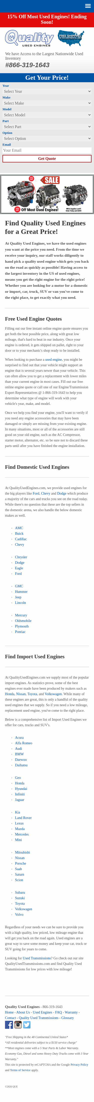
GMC (19, 586)
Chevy (45, 493)
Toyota (32, 694)
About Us (23, 1012)
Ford (36, 493)
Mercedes (22, 834)
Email (7, 144)
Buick (19, 533)
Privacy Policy (79, 1064)
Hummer (21, 592)
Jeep (18, 597)
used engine (53, 359)
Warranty (71, 1012)
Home (9, 1012)
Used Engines (42, 1012)
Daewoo (21, 760)
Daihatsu (21, 765)
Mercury (21, 615)
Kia (17, 812)
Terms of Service (20, 1070)
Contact (10, 1018)
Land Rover (23, 818)
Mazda (20, 829)
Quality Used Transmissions (38, 1018)
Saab (18, 869)
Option (7, 133)
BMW (19, 754)
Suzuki (20, 898)
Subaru (20, 892)
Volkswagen (53, 694)
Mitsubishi (22, 852)
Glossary (67, 1018)
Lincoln (20, 603)
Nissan (21, 694)
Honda (9, 694)
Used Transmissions (37, 958)
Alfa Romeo (23, 743)
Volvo (19, 914)
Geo (18, 778)
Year (6, 85)
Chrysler (21, 557)
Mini (18, 840)
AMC (19, 528)
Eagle (19, 568)
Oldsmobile (23, 621)
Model (7, 109)
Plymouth (22, 626)
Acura (19, 738)
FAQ (58, 1012)
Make (7, 97)
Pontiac (20, 632)
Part (6, 121)
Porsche (20, 863)
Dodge (61, 493)
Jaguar (19, 800)
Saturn (19, 874)
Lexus (19, 823)
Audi (18, 749)
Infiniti (20, 794)
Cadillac (21, 539)
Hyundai (21, 789)
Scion (19, 880)
